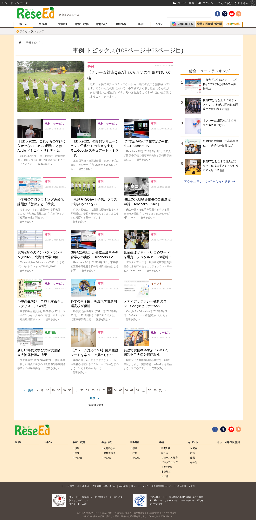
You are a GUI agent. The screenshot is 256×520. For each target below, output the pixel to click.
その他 (78, 457)
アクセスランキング (32, 31)
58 (81, 390)
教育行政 (101, 24)
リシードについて (139, 486)
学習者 (193, 448)
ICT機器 (121, 24)
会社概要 (123, 486)
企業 (192, 457)
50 (69, 390)
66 (126, 390)
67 (131, 390)
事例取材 (166, 471)
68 (137, 390)
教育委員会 (109, 453)
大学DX (62, 24)
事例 (140, 24)
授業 (77, 448)
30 (58, 390)
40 (64, 390)
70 (149, 390)
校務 (77, 453)
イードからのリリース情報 (182, 486)
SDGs (164, 453)
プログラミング (169, 462)
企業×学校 (166, 467)
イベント (160, 24)
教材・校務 (82, 24)
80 (155, 390)
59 (87, 390)
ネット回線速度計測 (228, 442)
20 (53, 390)
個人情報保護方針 (159, 486)
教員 (192, 453)
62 (104, 390)
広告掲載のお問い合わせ (104, 486)
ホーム (23, 24)
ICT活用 (165, 448)
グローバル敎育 (169, 457)
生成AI (43, 24)
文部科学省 (109, 448)
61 (98, 390)
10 (47, 390)
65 (120, 390)
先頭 (30, 390)
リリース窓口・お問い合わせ (75, 486)
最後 (92, 398)
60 (93, 390)
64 (115, 390)
